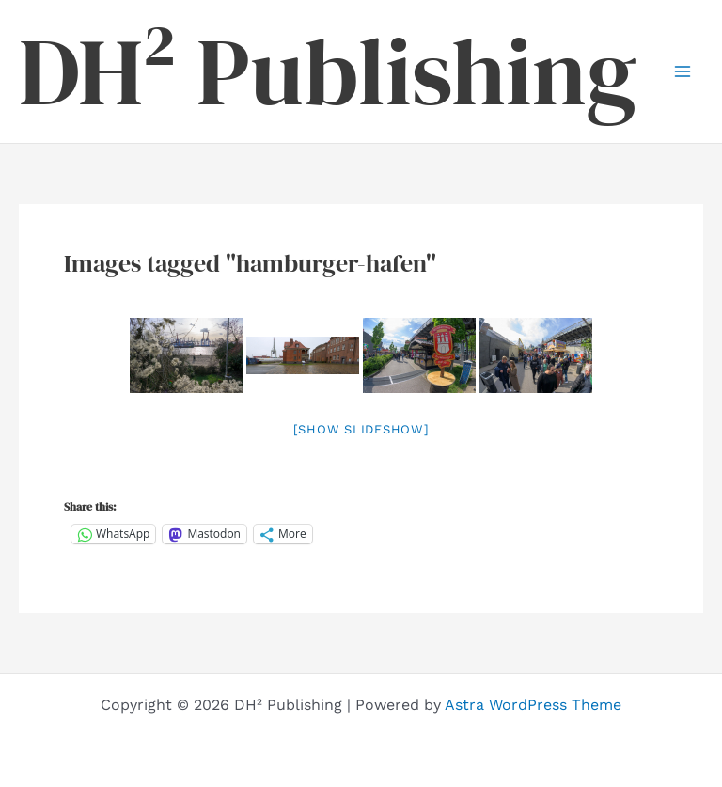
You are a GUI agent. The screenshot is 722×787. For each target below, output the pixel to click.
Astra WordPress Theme (533, 705)
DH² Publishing (327, 71)
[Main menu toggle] (682, 71)
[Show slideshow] (361, 429)
